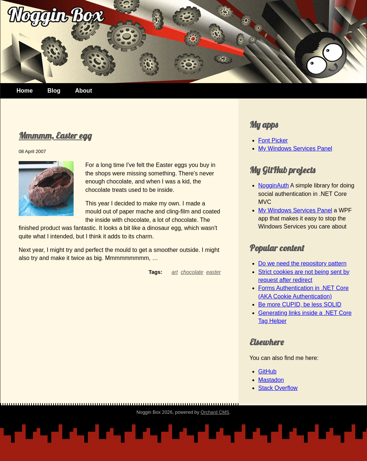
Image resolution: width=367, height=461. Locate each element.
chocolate (192, 272)
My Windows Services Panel (295, 148)
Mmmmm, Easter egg (55, 135)
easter (213, 272)
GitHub (267, 371)
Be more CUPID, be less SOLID (299, 304)
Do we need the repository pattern (302, 263)
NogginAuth (273, 185)
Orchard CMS (215, 412)
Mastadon (271, 380)
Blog (53, 91)
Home (24, 91)
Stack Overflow (278, 388)
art (175, 272)
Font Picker (273, 140)
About (83, 91)
